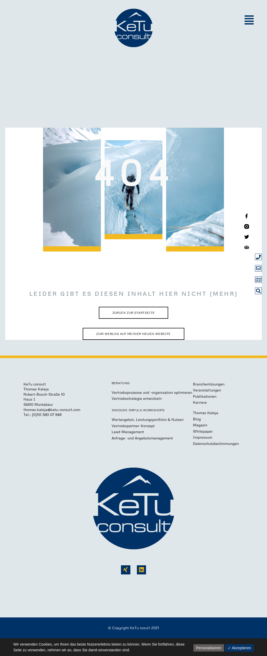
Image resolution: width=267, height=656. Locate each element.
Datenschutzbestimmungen (216, 443)
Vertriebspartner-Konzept (133, 426)
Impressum (202, 437)
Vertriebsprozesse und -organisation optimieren (152, 392)
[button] (249, 20)
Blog (197, 419)
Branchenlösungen (208, 384)
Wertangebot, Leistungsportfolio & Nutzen (148, 419)
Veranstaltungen (207, 390)
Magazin (200, 425)
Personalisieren (208, 648)
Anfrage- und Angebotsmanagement (142, 438)
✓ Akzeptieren (239, 648)
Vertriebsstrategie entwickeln (137, 398)
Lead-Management (128, 432)
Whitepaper (203, 431)
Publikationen (204, 396)
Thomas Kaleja (205, 412)
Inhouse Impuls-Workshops (138, 410)
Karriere (200, 402)
